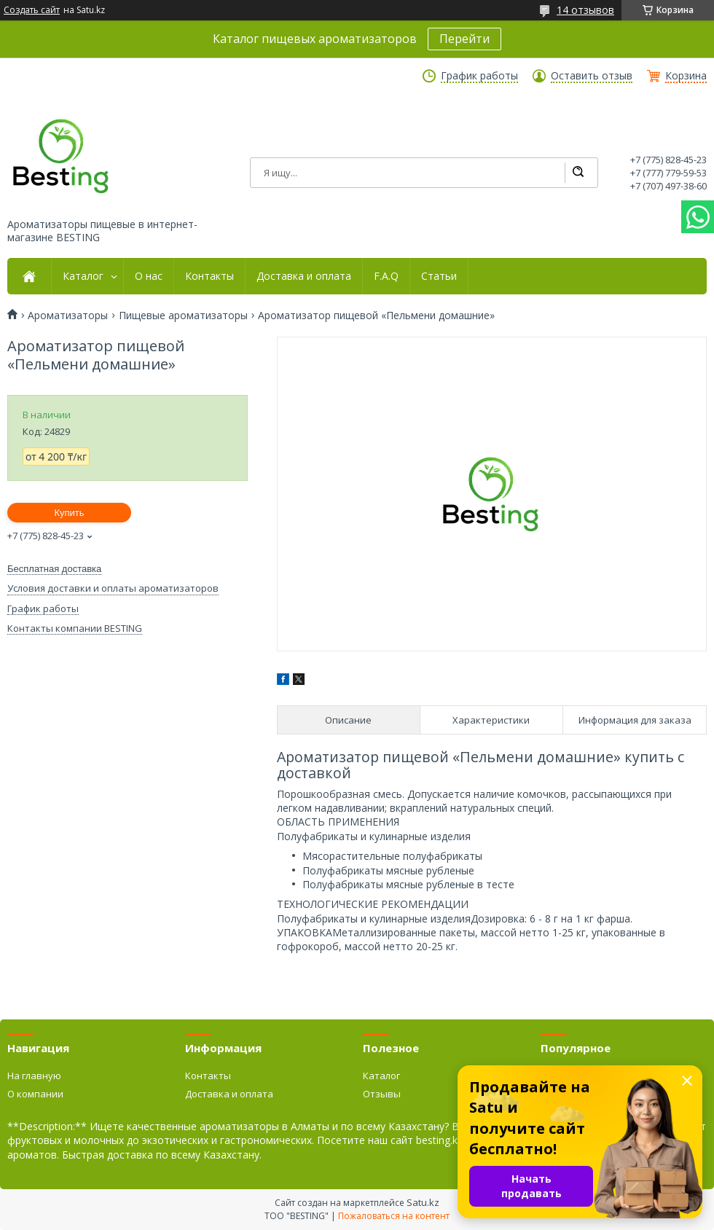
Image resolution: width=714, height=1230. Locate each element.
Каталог (83, 276)
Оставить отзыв (591, 75)
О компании (35, 1093)
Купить (69, 512)
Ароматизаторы (68, 315)
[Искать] (578, 172)
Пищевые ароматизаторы (183, 315)
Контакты (209, 276)
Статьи (439, 276)
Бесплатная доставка (54, 568)
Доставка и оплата (303, 276)
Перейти (464, 39)
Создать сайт (32, 10)
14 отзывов (585, 10)
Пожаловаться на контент (394, 1216)
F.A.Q (386, 276)
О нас (148, 276)
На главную (34, 1075)
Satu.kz (423, 1202)
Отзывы (382, 1093)
